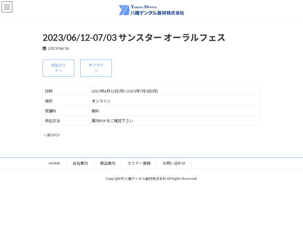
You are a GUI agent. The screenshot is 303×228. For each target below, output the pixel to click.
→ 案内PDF (51, 135)
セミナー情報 (139, 163)
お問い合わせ (174, 163)
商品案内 (107, 163)
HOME (54, 163)
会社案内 (80, 163)
